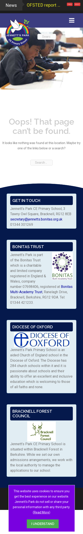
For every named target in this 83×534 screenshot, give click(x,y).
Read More (41, 512)
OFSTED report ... (43, 5)
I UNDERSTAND (42, 524)
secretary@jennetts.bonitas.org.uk (36, 219)
